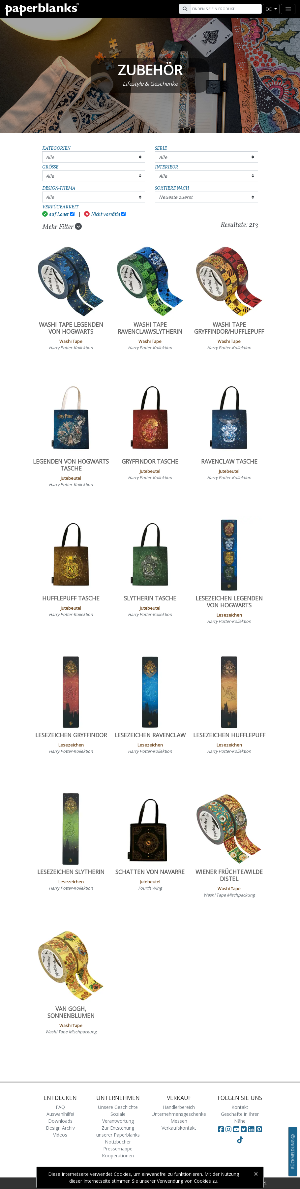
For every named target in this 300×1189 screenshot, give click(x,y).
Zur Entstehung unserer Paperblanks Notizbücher (118, 1135)
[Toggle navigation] (288, 9)
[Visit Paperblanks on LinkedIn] (252, 1129)
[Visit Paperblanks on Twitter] (244, 1129)
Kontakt (239, 1107)
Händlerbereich (179, 1107)
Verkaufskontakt (179, 1128)
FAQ (60, 1107)
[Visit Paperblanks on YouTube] (237, 1129)
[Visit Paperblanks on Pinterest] (259, 1129)
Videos (60, 1135)
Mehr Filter (62, 226)
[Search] (225, 9)
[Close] (255, 1174)
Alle (50, 157)
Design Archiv (60, 1128)
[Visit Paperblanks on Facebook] (221, 1129)
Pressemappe (118, 1148)
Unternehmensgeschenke (179, 1114)
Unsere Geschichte (118, 1107)
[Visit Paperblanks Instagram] (228, 1129)
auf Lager (55, 214)
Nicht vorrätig (102, 214)
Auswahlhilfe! (60, 1114)
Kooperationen (118, 1155)
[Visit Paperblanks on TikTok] (240, 1139)
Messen (178, 1121)
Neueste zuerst (176, 197)
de (269, 9)
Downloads (60, 1121)
